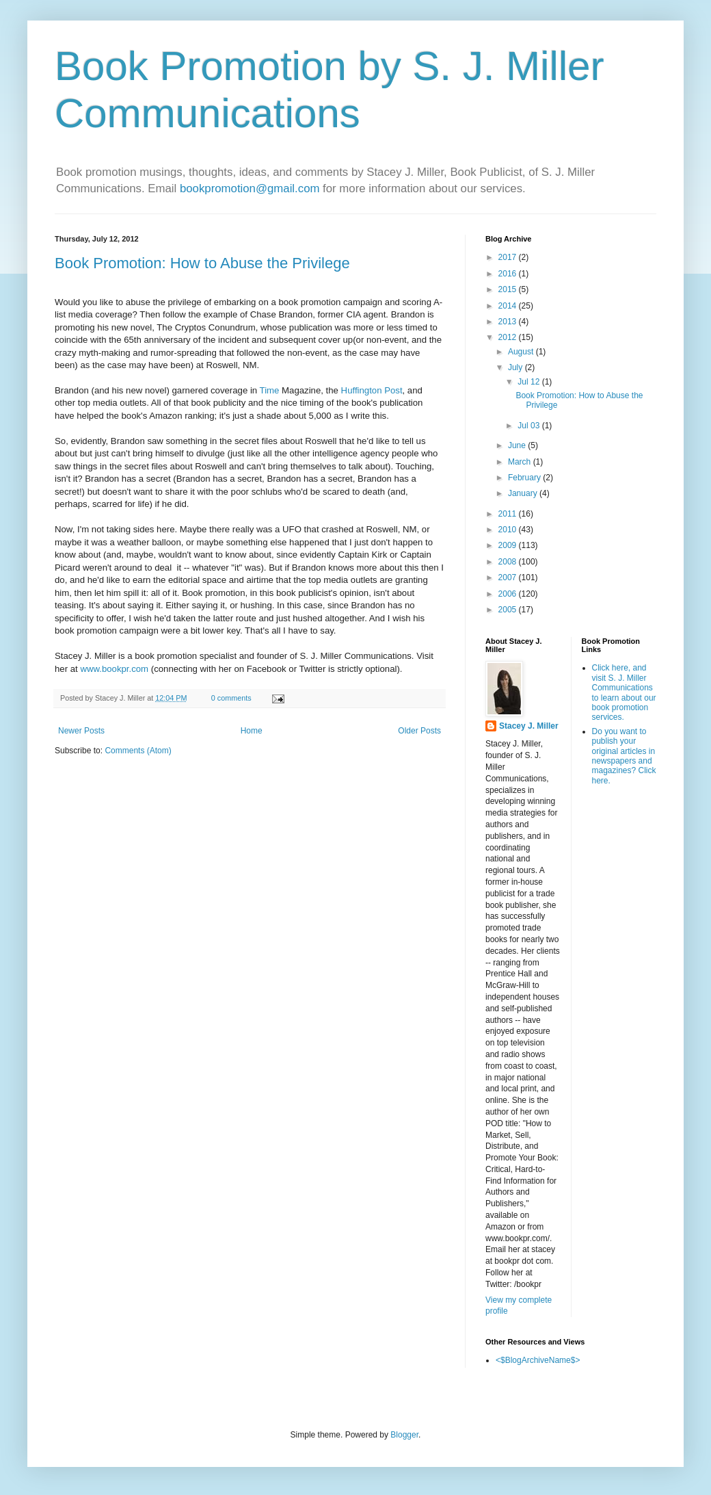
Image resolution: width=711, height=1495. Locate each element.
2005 (508, 609)
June (518, 445)
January (523, 493)
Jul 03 (529, 425)
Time (270, 390)
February (525, 477)
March (520, 462)
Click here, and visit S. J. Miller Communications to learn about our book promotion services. (624, 692)
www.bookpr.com (114, 669)
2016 (508, 273)
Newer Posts (81, 731)
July (516, 367)
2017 (508, 257)
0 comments (231, 698)
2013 (508, 321)
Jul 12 (529, 382)
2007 (508, 577)
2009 (508, 545)
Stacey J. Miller (529, 726)
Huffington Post (372, 390)
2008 (508, 562)
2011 (508, 514)
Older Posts (419, 731)
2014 (508, 306)
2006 (508, 594)
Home (252, 731)
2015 (508, 289)
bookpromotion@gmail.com (250, 188)
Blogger (404, 1435)
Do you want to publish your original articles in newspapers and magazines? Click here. (624, 756)
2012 (508, 337)
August (522, 351)
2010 (508, 529)
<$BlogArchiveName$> (538, 1360)
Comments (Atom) (138, 750)
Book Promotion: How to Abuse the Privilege (202, 263)
